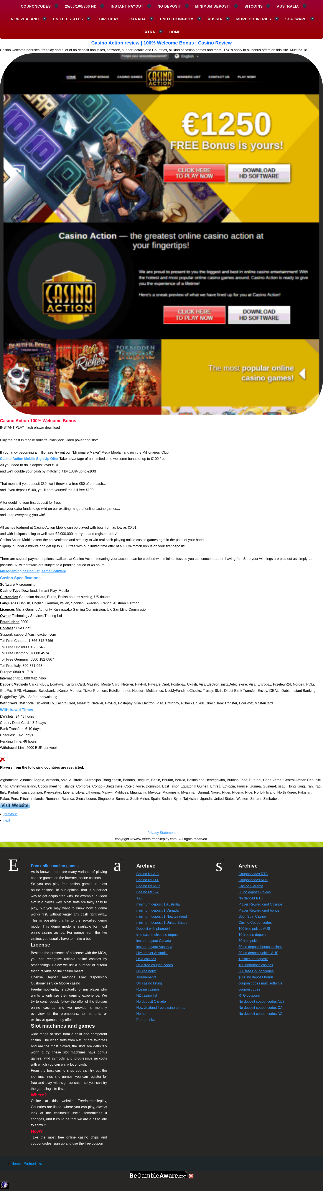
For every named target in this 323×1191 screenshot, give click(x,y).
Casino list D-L (147, 880)
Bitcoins (253, 6)
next (6, 820)
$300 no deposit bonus (256, 977)
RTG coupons (249, 995)
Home (175, 32)
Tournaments (146, 977)
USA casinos (146, 959)
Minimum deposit (212, 6)
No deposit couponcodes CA (261, 1007)
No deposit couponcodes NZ (260, 1013)
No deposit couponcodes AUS (262, 1001)
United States (68, 19)
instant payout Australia (154, 947)
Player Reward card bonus (259, 910)
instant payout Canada (153, 941)
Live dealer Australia (152, 953)
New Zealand (25, 19)
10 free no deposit (252, 935)
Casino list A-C (147, 874)
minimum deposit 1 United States (161, 922)
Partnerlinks (145, 1020)
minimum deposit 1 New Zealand (161, 916)
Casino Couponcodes (255, 922)
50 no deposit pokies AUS (258, 953)
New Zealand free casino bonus (160, 1007)
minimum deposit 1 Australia (158, 904)
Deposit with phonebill (153, 928)
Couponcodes (36, 6)
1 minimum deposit (253, 959)
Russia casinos (148, 989)
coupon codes (249, 989)
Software (296, 19)
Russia (215, 19)
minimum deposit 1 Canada (157, 910)
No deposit (169, 6)
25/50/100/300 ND (81, 6)
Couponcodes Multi (253, 880)
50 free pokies (249, 941)
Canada (137, 19)
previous (10, 814)
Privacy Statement (161, 833)
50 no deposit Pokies (255, 892)
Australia (288, 6)
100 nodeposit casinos (256, 965)
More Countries (253, 19)
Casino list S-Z (147, 892)
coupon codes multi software (261, 983)
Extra (148, 32)
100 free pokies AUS (254, 928)
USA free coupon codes (154, 965)
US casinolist (146, 971)
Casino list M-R (148, 886)
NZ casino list (146, 995)
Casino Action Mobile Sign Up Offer (29, 459)
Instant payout (127, 6)
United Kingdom (177, 19)
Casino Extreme (251, 886)
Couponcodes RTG (253, 874)
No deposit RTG (251, 898)
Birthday (109, 19)
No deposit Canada (151, 1001)
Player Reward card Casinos (261, 904)
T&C (139, 898)
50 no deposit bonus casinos (261, 947)
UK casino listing (149, 983)
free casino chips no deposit (157, 935)
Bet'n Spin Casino (252, 916)
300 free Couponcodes (256, 971)
